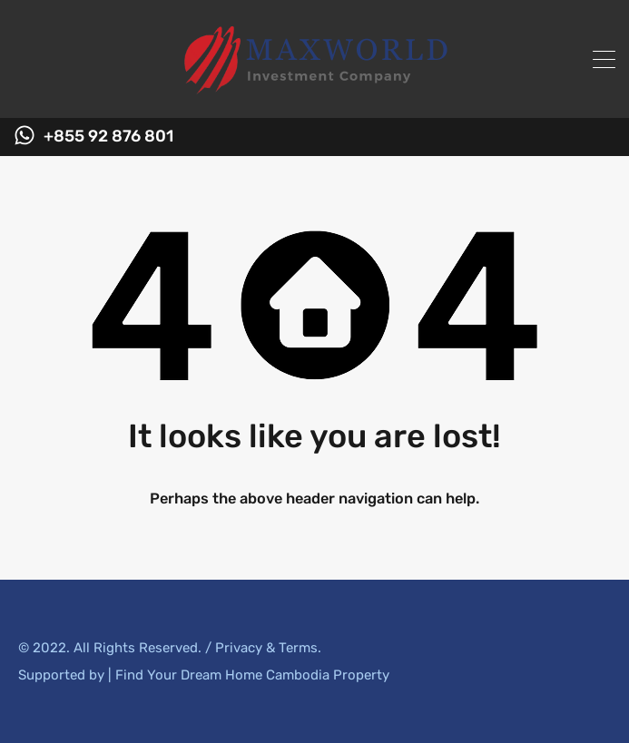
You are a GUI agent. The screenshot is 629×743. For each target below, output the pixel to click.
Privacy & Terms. (268, 648)
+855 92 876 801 (108, 136)
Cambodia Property (327, 675)
